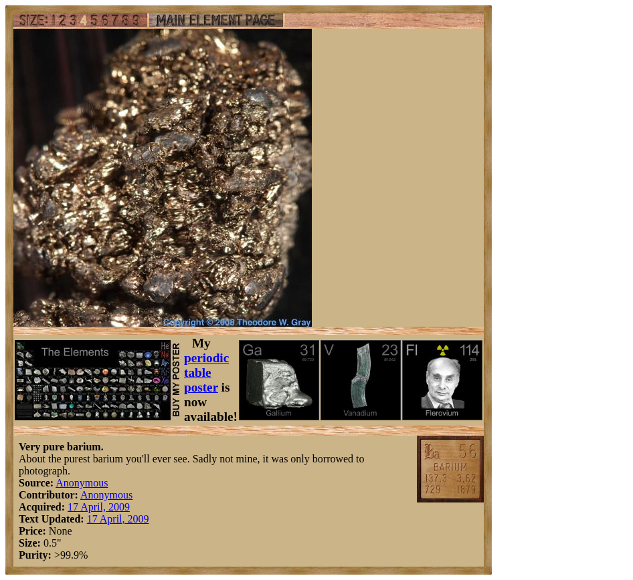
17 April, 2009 (99, 507)
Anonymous (82, 482)
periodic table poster (206, 372)
